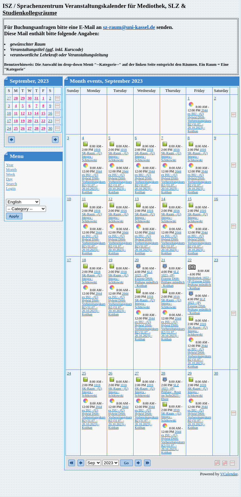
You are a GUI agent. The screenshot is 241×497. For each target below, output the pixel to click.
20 (29, 121)
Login (11, 188)
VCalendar (229, 474)
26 (23, 128)
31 (36, 98)
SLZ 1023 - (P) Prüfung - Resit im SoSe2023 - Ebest (171, 392)
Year (10, 165)
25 (16, 128)
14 (36, 113)
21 (36, 121)
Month (11, 169)
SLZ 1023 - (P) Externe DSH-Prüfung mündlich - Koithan (146, 278)
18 (16, 121)
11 (16, 113)
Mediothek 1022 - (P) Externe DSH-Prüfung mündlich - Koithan (199, 283)
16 (50, 113)
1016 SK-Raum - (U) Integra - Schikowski (92, 155)
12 (23, 113)
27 (9, 98)
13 (29, 113)
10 (9, 113)
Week (10, 174)
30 (29, 98)
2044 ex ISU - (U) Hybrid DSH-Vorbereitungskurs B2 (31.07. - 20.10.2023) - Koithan (199, 121)
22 (43, 121)
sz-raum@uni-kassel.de (129, 27)
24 (9, 128)
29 (23, 98)
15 (43, 113)
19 (23, 121)
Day (9, 179)
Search (11, 184)
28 (16, 98)
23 (50, 121)
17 (9, 121)
